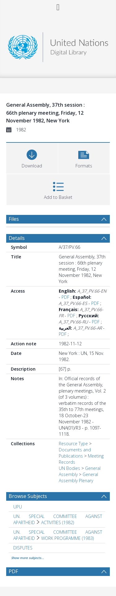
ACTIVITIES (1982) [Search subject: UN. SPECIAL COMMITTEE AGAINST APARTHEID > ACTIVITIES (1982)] (57, 522)
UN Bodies (69, 468)
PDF (65, 297)
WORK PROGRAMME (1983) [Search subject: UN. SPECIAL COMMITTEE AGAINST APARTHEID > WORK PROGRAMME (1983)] (67, 538)
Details (17, 238)
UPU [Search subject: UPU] (17, 507)
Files (14, 219)
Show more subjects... (27, 558)
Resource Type (73, 443)
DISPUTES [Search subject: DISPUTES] (22, 548)
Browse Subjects (28, 496)
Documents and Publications (75, 453)
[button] (84, 157)
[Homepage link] (58, 45)
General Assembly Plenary (78, 477)
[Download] (32, 157)
